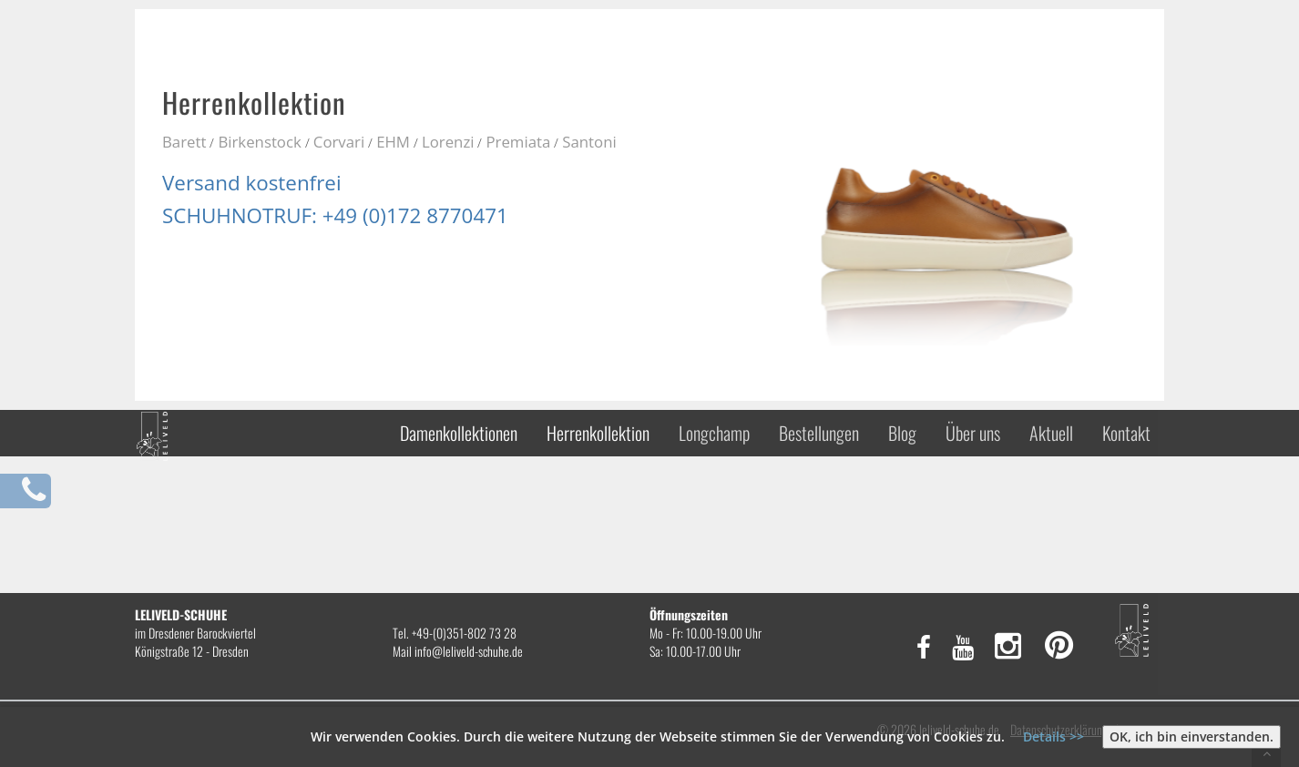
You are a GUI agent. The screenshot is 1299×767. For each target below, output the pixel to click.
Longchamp (714, 432)
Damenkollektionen (458, 432)
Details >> (1053, 736)
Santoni (589, 141)
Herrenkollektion (598, 432)
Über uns (973, 432)
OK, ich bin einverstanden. (1191, 736)
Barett (184, 141)
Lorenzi (448, 141)
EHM (393, 141)
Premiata (518, 141)
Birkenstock (259, 141)
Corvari (338, 141)
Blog (902, 432)
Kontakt (1126, 432)
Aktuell (1051, 432)
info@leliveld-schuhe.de (468, 650)
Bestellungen (819, 432)
